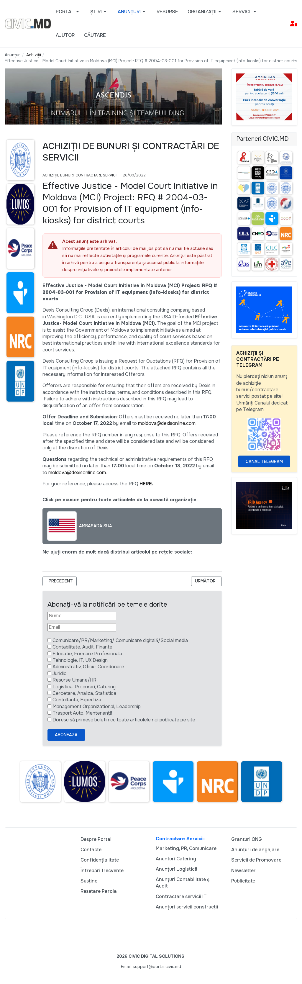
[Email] (81, 627)
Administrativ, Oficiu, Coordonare (88, 667)
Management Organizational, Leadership (96, 706)
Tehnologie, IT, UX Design (80, 660)
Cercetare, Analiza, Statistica (84, 693)
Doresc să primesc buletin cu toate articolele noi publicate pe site (123, 720)
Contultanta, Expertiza (76, 700)
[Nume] (81, 616)
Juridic (59, 673)
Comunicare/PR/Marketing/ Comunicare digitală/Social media (120, 640)
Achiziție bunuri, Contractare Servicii (79, 175)
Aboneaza (66, 734)
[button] (68, 12)
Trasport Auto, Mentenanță (82, 713)
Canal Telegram (264, 461)
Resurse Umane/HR (74, 680)
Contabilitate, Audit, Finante (82, 647)
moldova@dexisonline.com (167, 423)
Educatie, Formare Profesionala (87, 654)
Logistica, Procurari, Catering (84, 687)
